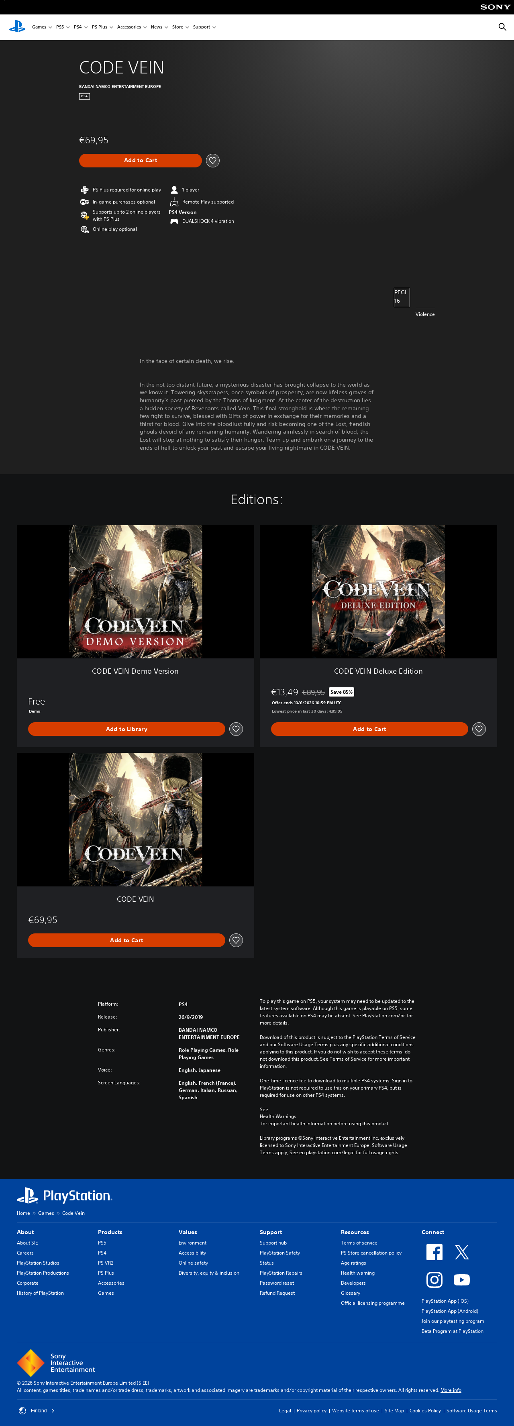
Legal (285, 1410)
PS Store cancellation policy (371, 1252)
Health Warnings (278, 1116)
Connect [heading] (433, 1232)
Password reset (277, 1282)
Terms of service (359, 1242)
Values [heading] (188, 1232)
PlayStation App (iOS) (445, 1301)
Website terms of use (355, 1410)
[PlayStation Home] (17, 27)
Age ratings (353, 1262)
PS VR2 (105, 1262)
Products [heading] (110, 1232)
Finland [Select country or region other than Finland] (37, 1410)
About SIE (27, 1242)
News (156, 27)
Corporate (28, 1282)
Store (177, 27)
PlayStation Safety (280, 1252)
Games (39, 27)
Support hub (273, 1242)
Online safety (193, 1262)
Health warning (358, 1272)
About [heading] (25, 1232)
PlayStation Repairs (281, 1272)
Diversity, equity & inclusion (209, 1272)
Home (23, 1213)
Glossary (350, 1293)
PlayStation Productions (43, 1272)
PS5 (60, 27)
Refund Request (277, 1293)
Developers (353, 1282)
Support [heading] (271, 1232)
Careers (25, 1252)
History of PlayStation (40, 1293)
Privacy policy (311, 1410)
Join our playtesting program (453, 1321)
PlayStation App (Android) (450, 1311)
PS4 (78, 27)
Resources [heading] (355, 1232)
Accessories (129, 27)
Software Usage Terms (472, 1410)
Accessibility (192, 1252)
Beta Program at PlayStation (452, 1331)
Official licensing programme (373, 1303)
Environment (192, 1242)
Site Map (394, 1410)
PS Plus (99, 27)
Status (267, 1262)
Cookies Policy (425, 1410)
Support (201, 27)
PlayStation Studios (38, 1262)
